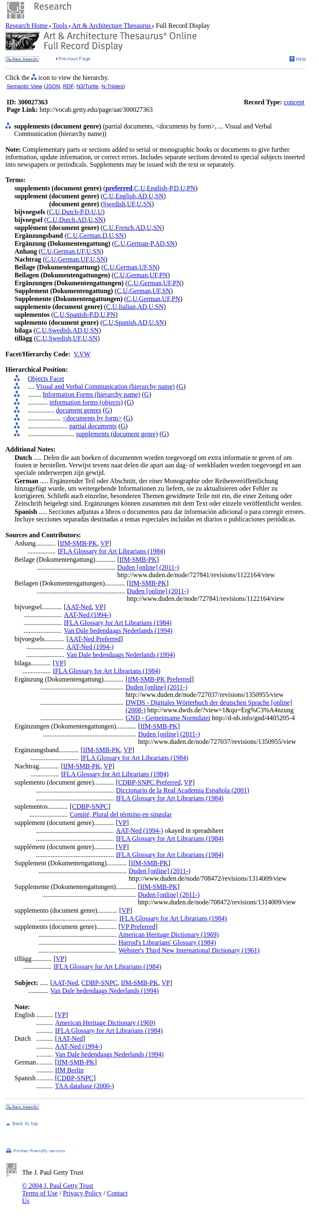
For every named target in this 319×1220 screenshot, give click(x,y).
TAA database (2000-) (84, 1085)
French (124, 227)
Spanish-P (79, 314)
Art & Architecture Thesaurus (111, 25)
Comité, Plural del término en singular (121, 814)
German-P (140, 243)
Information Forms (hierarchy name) (91, 394)
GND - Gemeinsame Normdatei (167, 717)
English (125, 196)
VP (105, 543)
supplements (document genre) (117, 433)
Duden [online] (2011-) (148, 567)
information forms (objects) (86, 402)
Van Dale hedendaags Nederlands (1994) (118, 630)
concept (294, 102)
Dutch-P (72, 211)
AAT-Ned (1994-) (87, 614)
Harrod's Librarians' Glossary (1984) (167, 942)
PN (191, 188)
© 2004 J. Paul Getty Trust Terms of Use (57, 1189)
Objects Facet (46, 378)
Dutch (67, 219)
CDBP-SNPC (90, 806)
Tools (60, 25)
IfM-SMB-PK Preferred (159, 679)
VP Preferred (138, 926)
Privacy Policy (82, 1193)
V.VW (82, 354)
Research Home (27, 25)
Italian (127, 306)
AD (142, 196)
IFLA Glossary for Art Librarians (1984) (111, 551)
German (90, 235)
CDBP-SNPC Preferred (149, 782)
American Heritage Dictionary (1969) (168, 934)
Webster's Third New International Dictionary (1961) (188, 950)
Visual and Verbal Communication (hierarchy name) (105, 386)
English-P (159, 188)
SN (159, 196)
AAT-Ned (79, 606)
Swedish (114, 203)
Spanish (125, 322)
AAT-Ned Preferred (94, 638)
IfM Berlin (69, 1070)
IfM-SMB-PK (78, 543)
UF (131, 203)
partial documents (93, 426)
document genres (78, 410)
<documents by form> (92, 418)
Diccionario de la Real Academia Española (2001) (182, 790)
